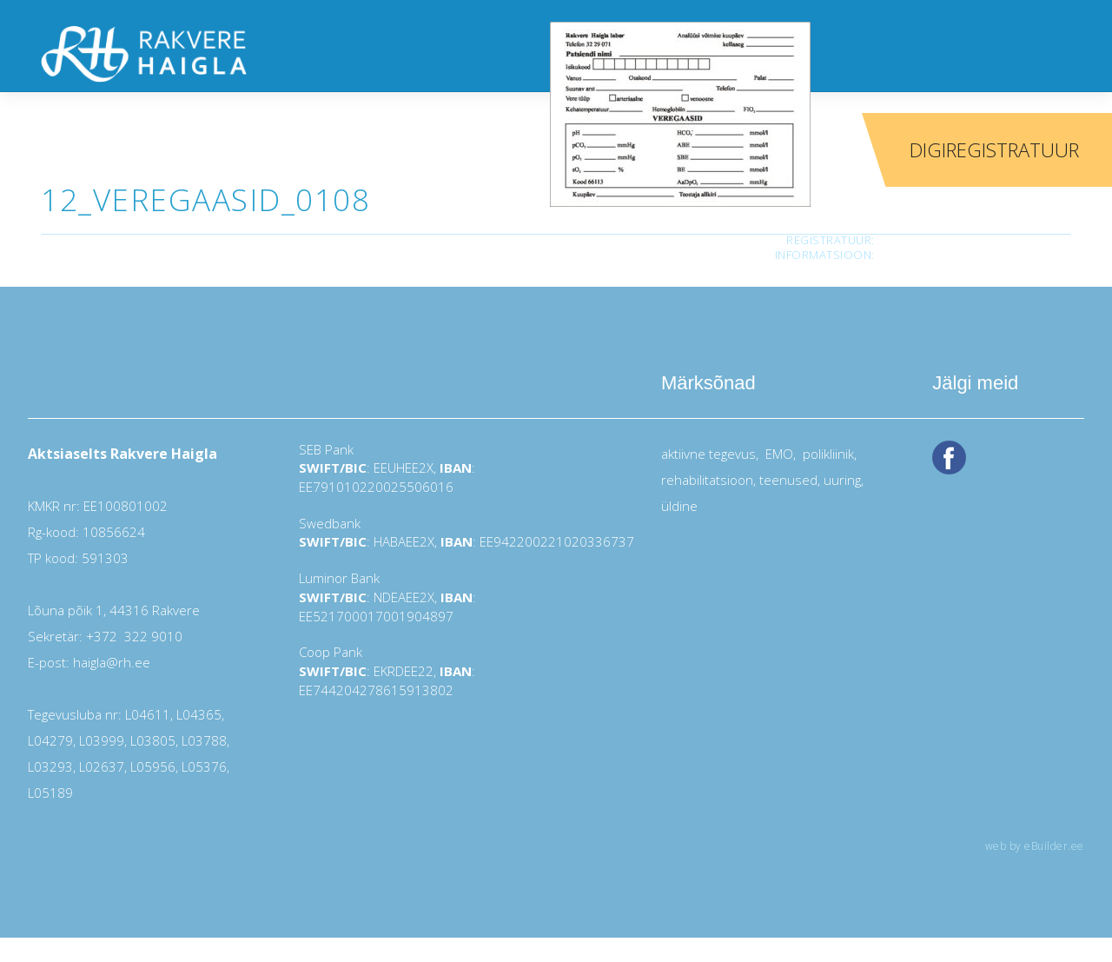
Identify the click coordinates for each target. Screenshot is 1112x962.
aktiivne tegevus (708, 453)
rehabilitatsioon (707, 479)
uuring (842, 479)
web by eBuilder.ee (1034, 846)
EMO (777, 453)
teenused (786, 479)
